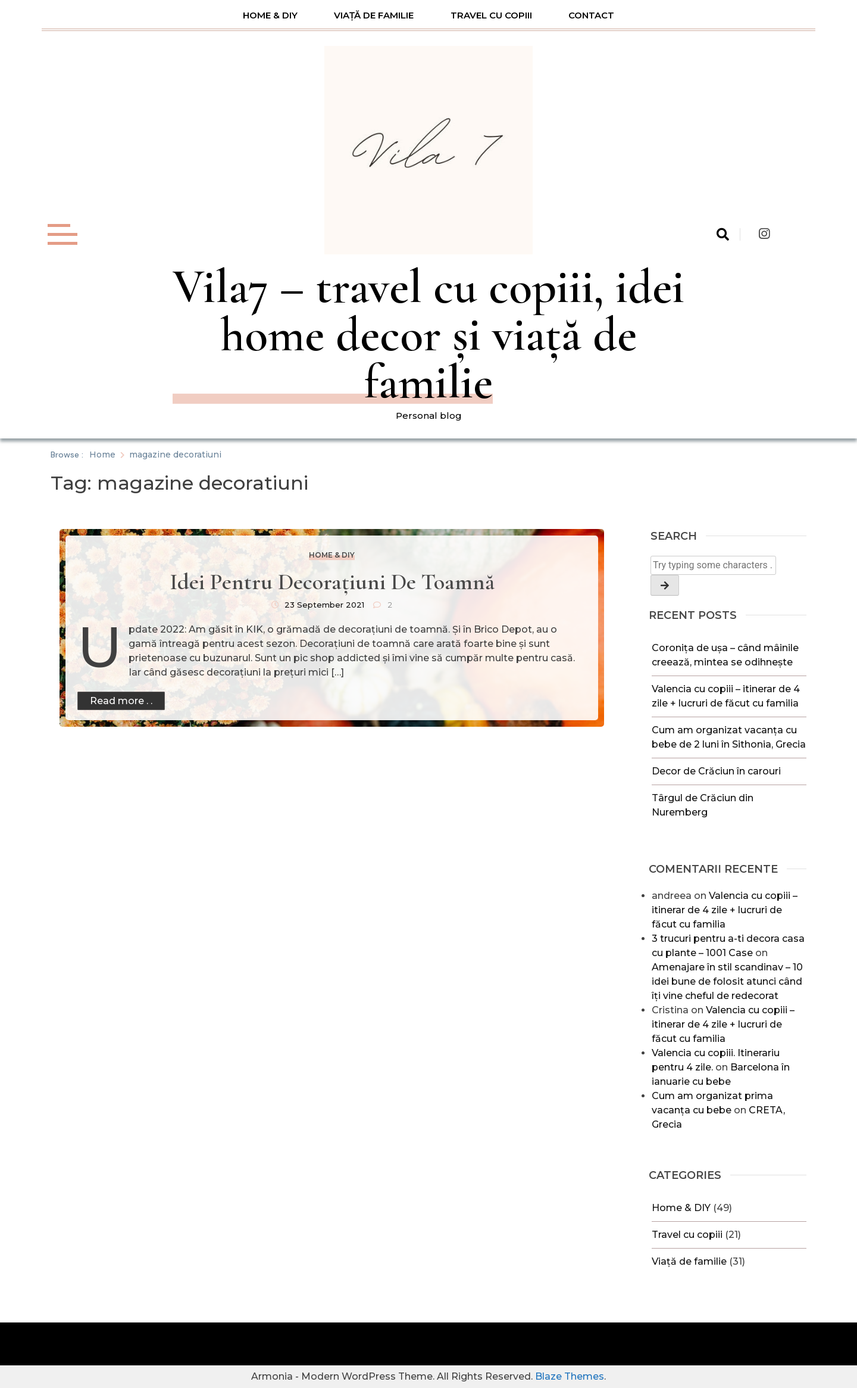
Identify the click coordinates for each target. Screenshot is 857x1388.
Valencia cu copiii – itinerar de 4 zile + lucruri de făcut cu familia (724, 910)
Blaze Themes (569, 1376)
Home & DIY (270, 15)
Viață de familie (374, 15)
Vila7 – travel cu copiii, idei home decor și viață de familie (428, 334)
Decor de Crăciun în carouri (716, 771)
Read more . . (121, 701)
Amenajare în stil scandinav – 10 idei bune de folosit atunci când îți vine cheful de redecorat (727, 981)
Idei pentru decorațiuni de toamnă (332, 582)
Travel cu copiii (491, 15)
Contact (591, 15)
